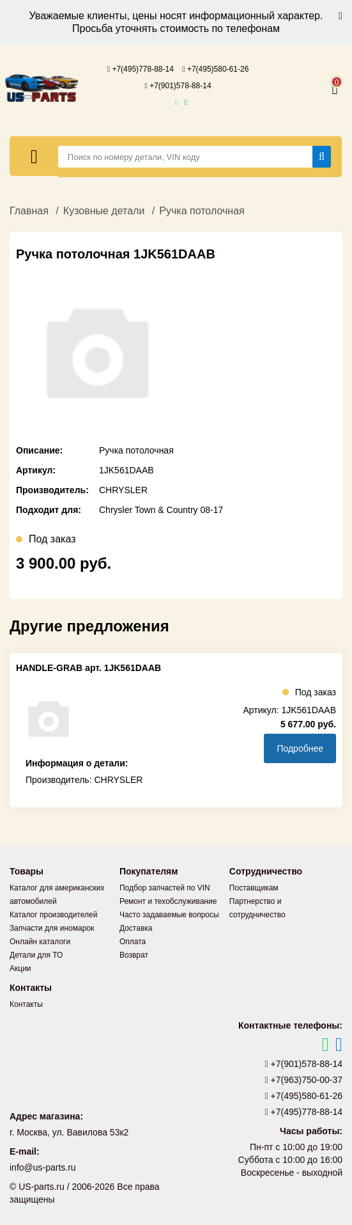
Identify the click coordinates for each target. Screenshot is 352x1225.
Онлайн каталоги (40, 941)
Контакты (26, 1004)
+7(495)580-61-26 (215, 69)
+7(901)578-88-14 (177, 85)
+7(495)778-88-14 (140, 69)
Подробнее (300, 748)
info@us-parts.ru (43, 1167)
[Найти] (321, 157)
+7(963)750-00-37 (304, 1080)
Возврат (133, 955)
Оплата (132, 941)
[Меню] (34, 156)
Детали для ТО (36, 955)
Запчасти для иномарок (52, 928)
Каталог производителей (53, 914)
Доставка (136, 928)
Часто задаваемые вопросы (169, 914)
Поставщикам (254, 887)
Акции (20, 968)
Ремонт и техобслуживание (168, 901)
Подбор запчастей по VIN (164, 887)
